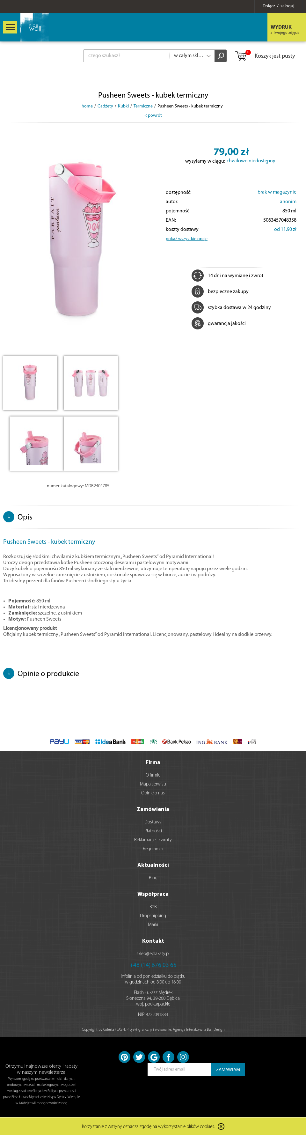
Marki (153, 925)
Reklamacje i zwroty (153, 840)
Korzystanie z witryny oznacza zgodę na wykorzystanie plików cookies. (148, 1126)
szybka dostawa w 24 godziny (231, 307)
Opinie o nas (153, 793)
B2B (153, 907)
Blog (153, 878)
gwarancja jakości (219, 323)
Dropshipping (153, 916)
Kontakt (153, 941)
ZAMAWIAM (228, 1070)
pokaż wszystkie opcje (187, 239)
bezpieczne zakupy (220, 291)
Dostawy (153, 822)
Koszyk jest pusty (265, 56)
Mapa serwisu (153, 784)
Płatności (153, 831)
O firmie (153, 775)
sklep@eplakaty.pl (153, 954)
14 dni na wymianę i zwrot (227, 275)
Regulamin (153, 849)
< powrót (153, 115)
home (87, 106)
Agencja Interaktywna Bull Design (198, 1030)
